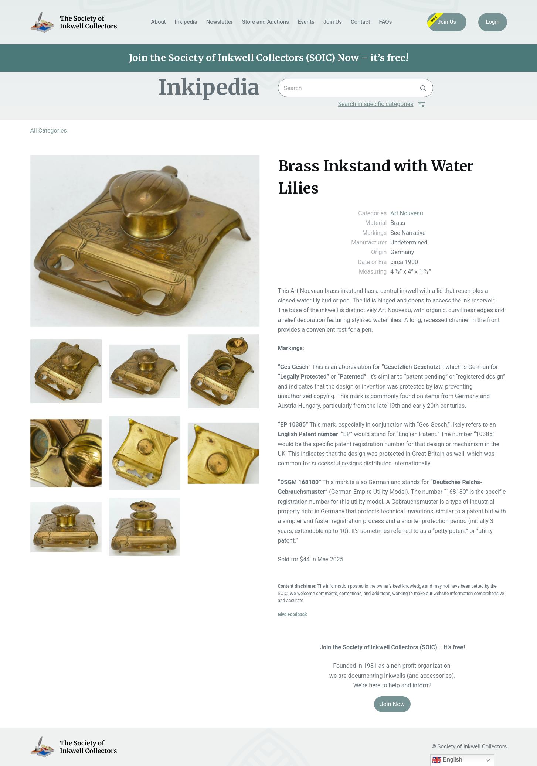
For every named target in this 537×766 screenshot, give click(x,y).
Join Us (332, 21)
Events (306, 21)
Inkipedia (186, 21)
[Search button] (423, 88)
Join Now (392, 704)
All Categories (48, 130)
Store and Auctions (265, 21)
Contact (360, 21)
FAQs (385, 21)
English (447, 760)
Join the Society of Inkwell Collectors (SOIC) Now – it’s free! (268, 58)
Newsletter (219, 21)
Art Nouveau (406, 213)
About (158, 21)
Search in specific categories (381, 104)
